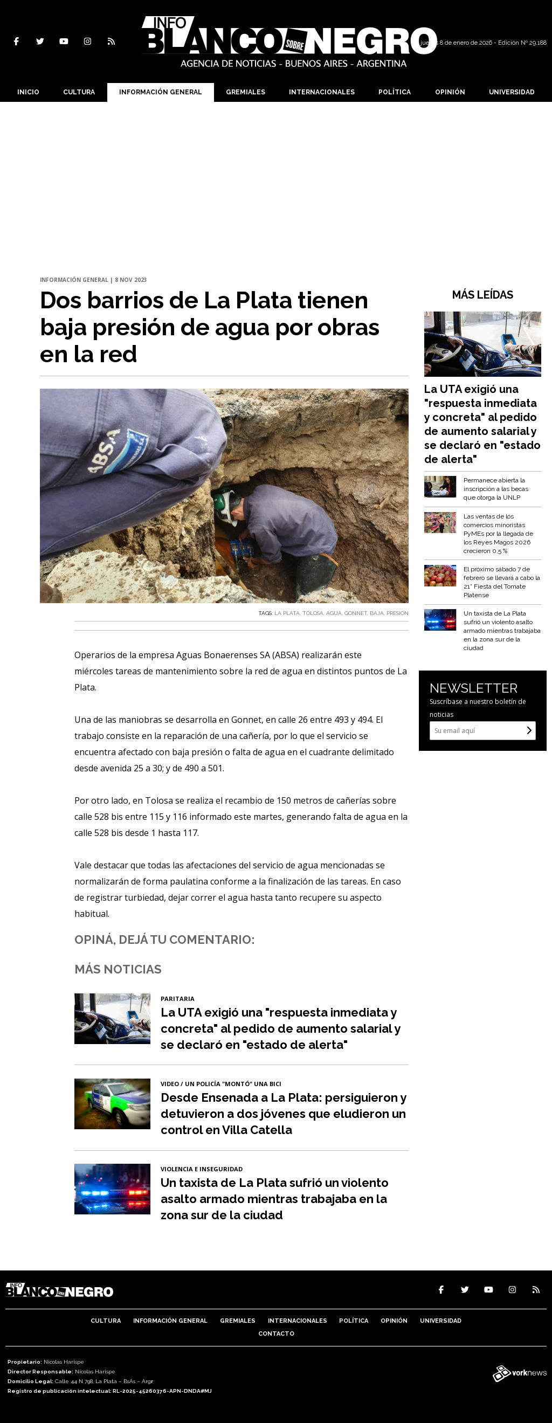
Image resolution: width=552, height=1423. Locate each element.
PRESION (398, 613)
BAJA (377, 613)
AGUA (334, 613)
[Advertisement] (276, 182)
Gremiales (245, 92)
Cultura (79, 92)
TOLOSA (312, 613)
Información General (160, 92)
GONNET (355, 613)
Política (394, 92)
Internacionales (322, 92)
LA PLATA (287, 613)
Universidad (512, 92)
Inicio (28, 92)
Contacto (276, 1333)
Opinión (450, 92)
